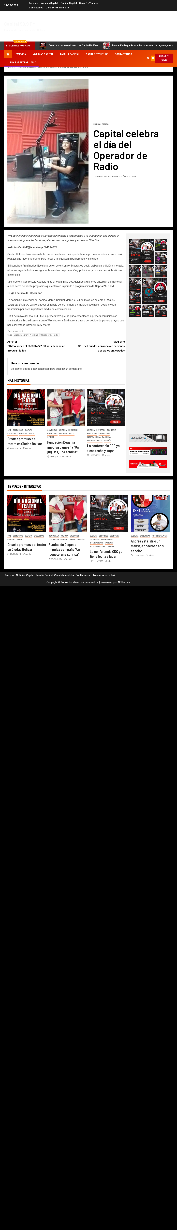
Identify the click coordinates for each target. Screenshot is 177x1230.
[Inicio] (8, 54)
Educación (73, 430)
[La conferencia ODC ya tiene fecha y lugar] (106, 407)
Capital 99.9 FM (20, 24)
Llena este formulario (57, 7)
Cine (9, 430)
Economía (111, 430)
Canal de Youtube (88, 3)
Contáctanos (36, 7)
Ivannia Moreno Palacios (108, 176)
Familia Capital (68, 3)
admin (28, 448)
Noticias (34, 335)
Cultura (28, 430)
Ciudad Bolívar (21, 335)
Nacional (106, 437)
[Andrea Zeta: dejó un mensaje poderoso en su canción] (150, 513)
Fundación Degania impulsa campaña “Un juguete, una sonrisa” (63, 447)
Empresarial (104, 434)
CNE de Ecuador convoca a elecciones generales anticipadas (95, 345)
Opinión (50, 437)
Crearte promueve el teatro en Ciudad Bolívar (69, 45)
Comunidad (18, 430)
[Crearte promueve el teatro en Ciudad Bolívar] (26, 407)
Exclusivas (12, 434)
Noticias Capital (49, 3)
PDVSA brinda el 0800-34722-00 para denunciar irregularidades (36, 345)
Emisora (33, 3)
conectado (44, 368)
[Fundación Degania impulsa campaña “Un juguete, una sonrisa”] (66, 407)
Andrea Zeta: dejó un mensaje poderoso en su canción (148, 546)
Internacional (94, 437)
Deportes (100, 430)
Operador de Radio (49, 335)
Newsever (106, 582)
